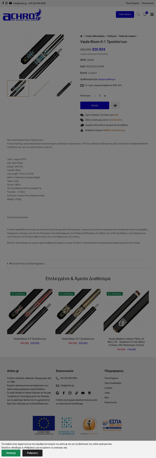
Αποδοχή (11, 453)
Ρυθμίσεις (32, 453)
